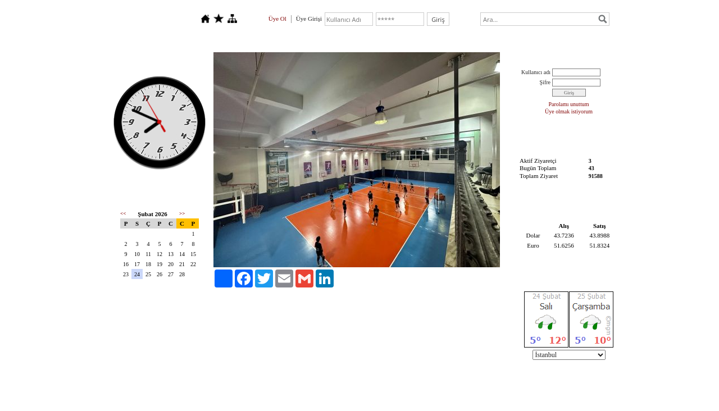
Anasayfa (132, 39)
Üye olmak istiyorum (569, 111)
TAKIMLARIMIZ (344, 39)
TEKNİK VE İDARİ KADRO (527, 39)
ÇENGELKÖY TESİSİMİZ (428, 39)
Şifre (545, 82)
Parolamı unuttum (569, 104)
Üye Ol (277, 18)
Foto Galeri (238, 39)
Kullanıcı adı (535, 72)
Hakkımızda (183, 39)
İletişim (286, 39)
